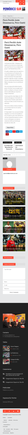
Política (4, 417)
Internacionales (6, 432)
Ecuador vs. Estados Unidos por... (13, 216)
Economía (5, 422)
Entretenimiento (7, 431)
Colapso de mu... (15, 359)
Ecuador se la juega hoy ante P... (14, 229)
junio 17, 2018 (8, 37)
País (4, 429)
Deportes (10, 16)
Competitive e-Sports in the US (15, 378)
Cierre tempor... (15, 346)
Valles (12, 429)
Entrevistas (15, 420)
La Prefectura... (15, 353)
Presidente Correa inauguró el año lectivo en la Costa (14, 374)
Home (4, 16)
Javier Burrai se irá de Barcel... (14, 249)
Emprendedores (7, 424)
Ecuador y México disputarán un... (13, 201)
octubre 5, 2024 (15, 348)
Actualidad (10, 417)
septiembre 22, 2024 (16, 355)
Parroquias (16, 429)
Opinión (5, 420)
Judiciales (10, 420)
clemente (15, 37)
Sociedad (8, 429)
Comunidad (5, 426)
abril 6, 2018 (14, 361)
